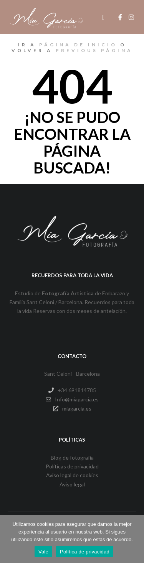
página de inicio (78, 44)
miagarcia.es (72, 408)
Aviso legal (72, 484)
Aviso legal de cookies (72, 475)
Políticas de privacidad (72, 466)
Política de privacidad (84, 552)
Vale (43, 552)
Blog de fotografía (72, 457)
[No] (134, 539)
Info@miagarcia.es (72, 399)
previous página (94, 50)
